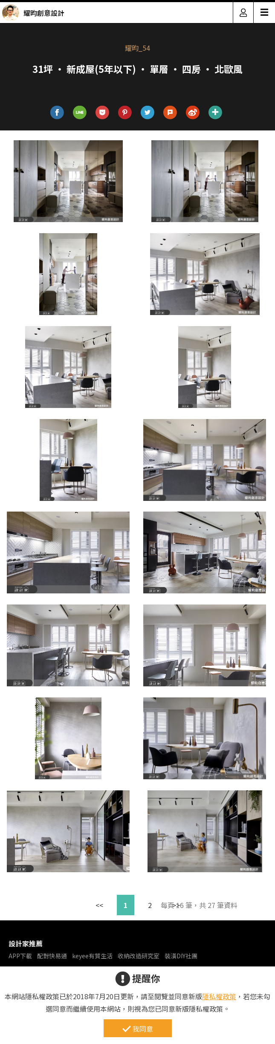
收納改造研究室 (138, 955)
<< (99, 905)
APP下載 (20, 955)
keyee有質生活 (92, 955)
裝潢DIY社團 (181, 955)
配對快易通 (52, 955)
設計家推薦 (26, 943)
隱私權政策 (219, 996)
